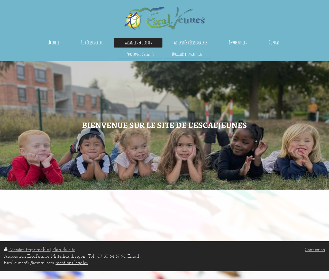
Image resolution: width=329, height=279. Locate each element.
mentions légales (72, 262)
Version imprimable (27, 249)
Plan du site (63, 249)
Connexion (315, 249)
